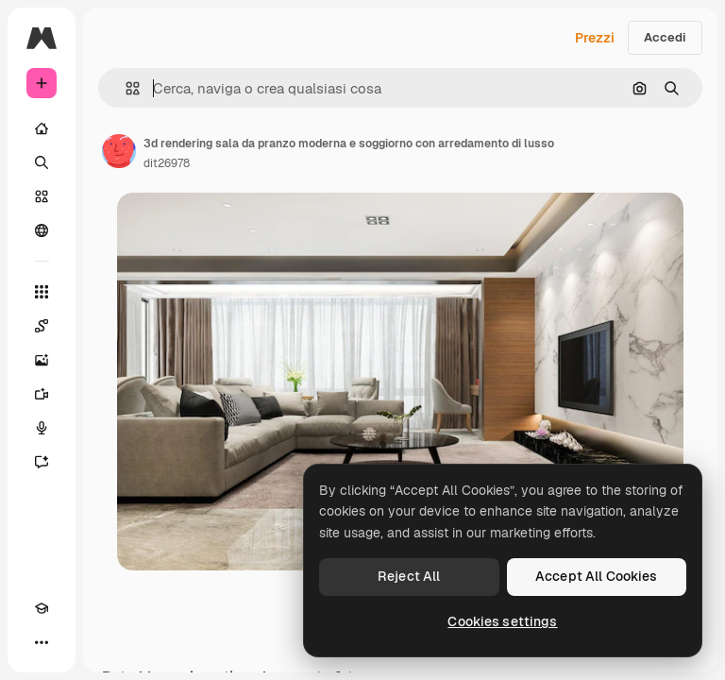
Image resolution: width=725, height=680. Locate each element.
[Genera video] (41, 394)
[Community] (41, 230)
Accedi (665, 37)
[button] (125, 88)
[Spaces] (41, 326)
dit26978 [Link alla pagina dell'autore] (166, 163)
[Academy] (41, 608)
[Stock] (41, 196)
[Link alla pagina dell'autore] (119, 151)
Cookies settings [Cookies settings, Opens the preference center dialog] (502, 621)
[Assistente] (41, 462)
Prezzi (595, 37)
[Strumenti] (41, 292)
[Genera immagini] (41, 360)
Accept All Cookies (596, 576)
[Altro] (41, 642)
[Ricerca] (41, 162)
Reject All (409, 576)
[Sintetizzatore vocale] (41, 428)
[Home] (41, 128)
